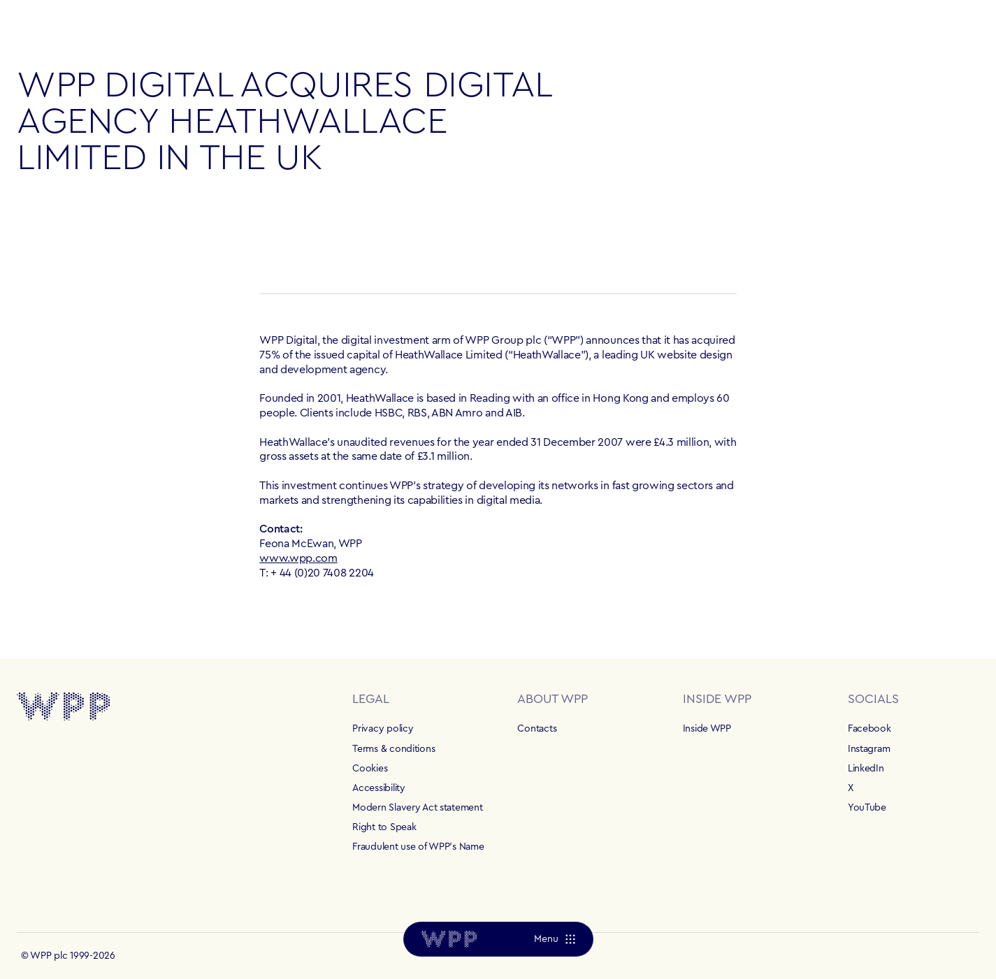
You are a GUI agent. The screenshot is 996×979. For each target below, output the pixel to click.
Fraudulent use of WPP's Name (418, 847)
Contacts (536, 729)
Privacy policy (382, 729)
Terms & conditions (393, 749)
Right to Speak (384, 827)
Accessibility (378, 788)
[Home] (449, 939)
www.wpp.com (298, 558)
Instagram (869, 749)
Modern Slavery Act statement (417, 808)
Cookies (369, 769)
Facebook (869, 729)
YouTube (867, 808)
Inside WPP (707, 729)
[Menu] (554, 939)
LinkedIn (866, 769)
